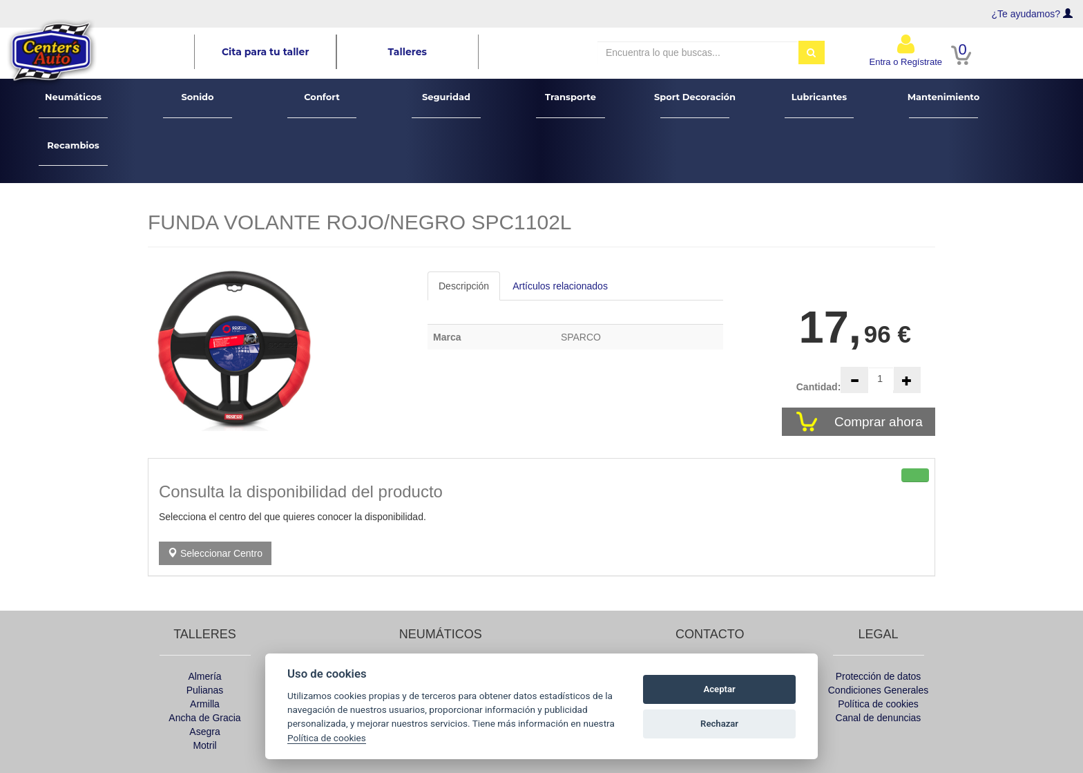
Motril (204, 745)
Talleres (407, 52)
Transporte (571, 104)
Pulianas (205, 690)
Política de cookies (878, 703)
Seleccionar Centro (215, 553)
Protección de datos (878, 676)
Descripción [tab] (464, 286)
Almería (204, 676)
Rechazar (719, 723)
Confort (322, 104)
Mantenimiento (944, 104)
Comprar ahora (880, 421)
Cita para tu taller (265, 52)
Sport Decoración (695, 104)
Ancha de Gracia (204, 717)
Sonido (198, 104)
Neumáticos (73, 104)
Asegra (204, 731)
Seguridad (446, 104)
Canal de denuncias (878, 717)
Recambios (73, 153)
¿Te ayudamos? (1026, 13)
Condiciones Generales (878, 690)
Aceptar (720, 689)
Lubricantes (819, 104)
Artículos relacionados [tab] (560, 286)
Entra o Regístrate (906, 50)
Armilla (205, 703)
